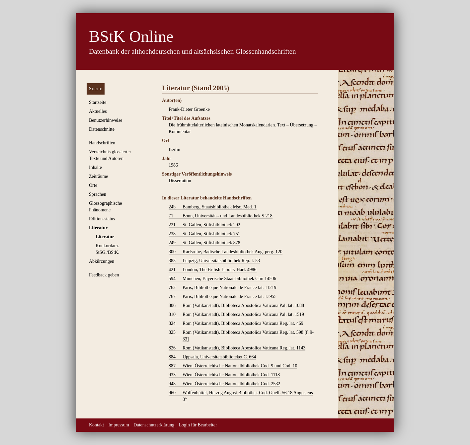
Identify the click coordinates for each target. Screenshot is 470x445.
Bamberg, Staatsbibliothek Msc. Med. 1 (213, 207)
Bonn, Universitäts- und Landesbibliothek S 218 (221, 216)
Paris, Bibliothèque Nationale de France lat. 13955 (222, 296)
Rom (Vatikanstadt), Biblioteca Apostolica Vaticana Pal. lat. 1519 (236, 314)
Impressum (119, 424)
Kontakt (96, 424)
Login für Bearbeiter (198, 424)
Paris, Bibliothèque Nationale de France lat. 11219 (222, 287)
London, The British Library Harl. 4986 (213, 269)
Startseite (97, 102)
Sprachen (97, 194)
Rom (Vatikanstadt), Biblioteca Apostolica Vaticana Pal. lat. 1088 (236, 305)
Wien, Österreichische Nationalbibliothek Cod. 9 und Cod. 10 (233, 366)
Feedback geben (104, 274)
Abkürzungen (101, 261)
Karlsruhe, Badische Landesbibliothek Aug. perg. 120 (225, 252)
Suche (95, 88)
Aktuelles (98, 111)
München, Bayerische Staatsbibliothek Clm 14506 (222, 278)
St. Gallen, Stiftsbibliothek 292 (204, 225)
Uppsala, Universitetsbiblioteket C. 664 (212, 357)
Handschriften (102, 142)
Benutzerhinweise (105, 120)
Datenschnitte (102, 129)
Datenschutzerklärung (153, 424)
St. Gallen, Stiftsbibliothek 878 (204, 243)
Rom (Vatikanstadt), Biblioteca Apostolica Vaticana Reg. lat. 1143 (237, 348)
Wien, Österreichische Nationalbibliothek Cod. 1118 (224, 375)
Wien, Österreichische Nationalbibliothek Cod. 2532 (224, 384)
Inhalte (95, 167)
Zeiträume (98, 176)
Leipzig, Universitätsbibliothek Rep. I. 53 (214, 260)
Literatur (98, 227)
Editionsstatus (102, 218)
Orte (93, 185)
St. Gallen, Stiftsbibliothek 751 (204, 234)
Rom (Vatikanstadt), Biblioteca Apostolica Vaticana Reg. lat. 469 (236, 323)
